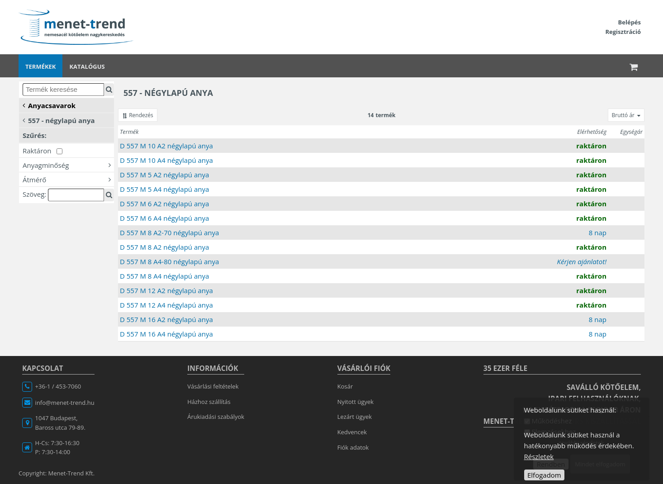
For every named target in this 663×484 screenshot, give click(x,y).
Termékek (40, 66)
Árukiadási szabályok (215, 417)
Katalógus (86, 66)
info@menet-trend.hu (65, 403)
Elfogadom (544, 474)
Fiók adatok (353, 447)
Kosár (345, 386)
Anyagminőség (68, 165)
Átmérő (68, 179)
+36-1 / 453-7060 (58, 386)
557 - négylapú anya (59, 120)
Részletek (539, 456)
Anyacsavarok (49, 105)
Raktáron (42, 150)
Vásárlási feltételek (212, 386)
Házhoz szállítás (209, 402)
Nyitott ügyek (355, 402)
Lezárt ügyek (354, 417)
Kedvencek (352, 432)
